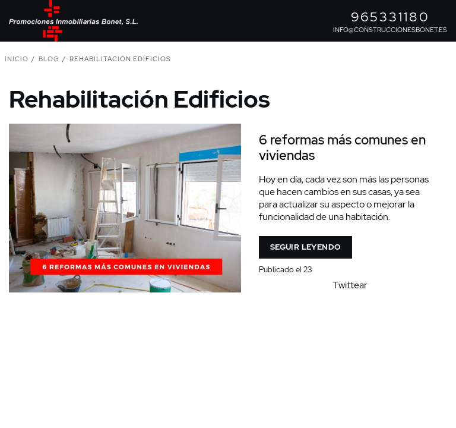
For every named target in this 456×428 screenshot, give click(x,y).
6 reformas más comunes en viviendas (342, 147)
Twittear (350, 285)
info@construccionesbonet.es (390, 30)
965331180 (390, 17)
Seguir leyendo (305, 247)
